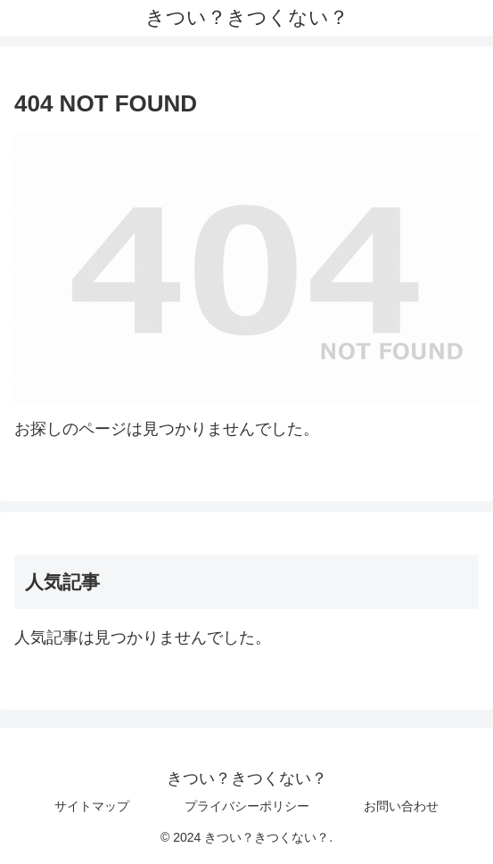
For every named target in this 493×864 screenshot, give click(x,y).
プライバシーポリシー (247, 806)
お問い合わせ (401, 806)
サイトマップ (91, 806)
